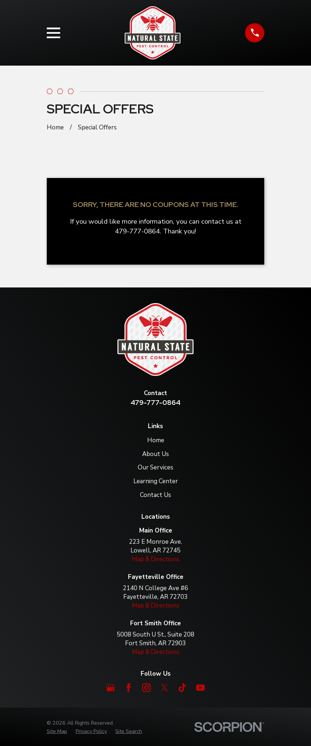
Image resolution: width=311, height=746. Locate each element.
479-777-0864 (155, 402)
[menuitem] (57, 731)
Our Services (155, 467)
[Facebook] (128, 687)
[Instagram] (146, 687)
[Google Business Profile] (110, 687)
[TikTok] (182, 687)
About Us (155, 454)
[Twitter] (164, 687)
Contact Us (155, 495)
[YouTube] (200, 687)
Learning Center (155, 481)
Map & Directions (155, 559)
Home (155, 440)
